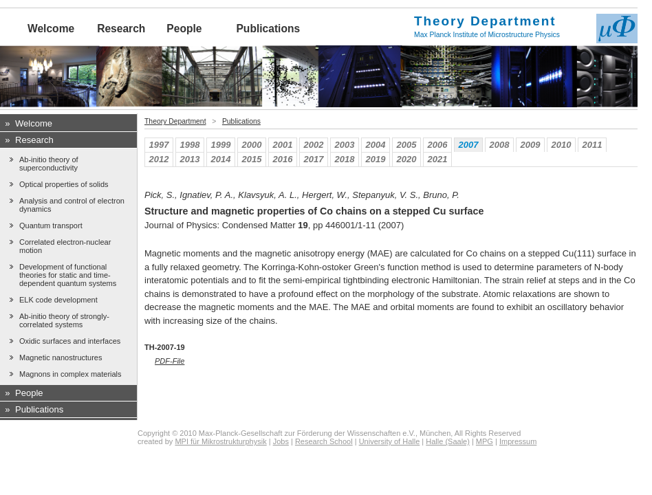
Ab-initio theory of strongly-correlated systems (64, 320)
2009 (531, 145)
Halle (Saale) (448, 441)
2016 (283, 159)
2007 (469, 145)
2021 (438, 159)
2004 (376, 145)
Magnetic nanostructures (60, 357)
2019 (376, 159)
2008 (500, 145)
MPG (484, 441)
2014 (221, 159)
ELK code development (58, 300)
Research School (324, 441)
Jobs (281, 441)
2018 (345, 159)
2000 (252, 145)
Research (121, 28)
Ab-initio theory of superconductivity (48, 163)
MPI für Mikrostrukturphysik (220, 441)
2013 (190, 159)
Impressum (517, 441)
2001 (283, 145)
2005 (407, 145)
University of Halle (389, 441)
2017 (314, 159)
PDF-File (169, 361)
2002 (314, 145)
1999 (221, 145)
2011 (592, 145)
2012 (159, 159)
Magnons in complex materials (70, 374)
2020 (407, 159)
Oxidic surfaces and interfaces (69, 341)
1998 (190, 145)
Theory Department (175, 121)
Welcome (51, 28)
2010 (562, 145)
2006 (438, 145)
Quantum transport (51, 225)
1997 (159, 145)
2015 (252, 159)
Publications (268, 28)
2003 (345, 145)
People (184, 28)
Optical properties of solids (64, 184)
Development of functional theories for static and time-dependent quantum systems (67, 275)
